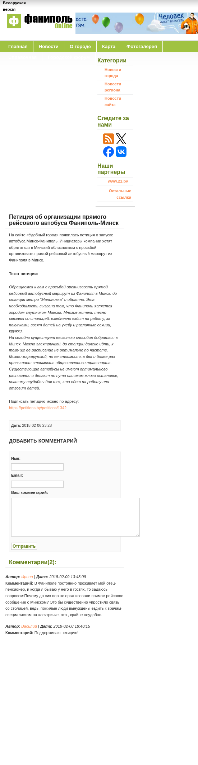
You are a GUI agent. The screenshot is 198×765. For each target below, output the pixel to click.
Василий (29, 626)
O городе (80, 46)
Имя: (15, 458)
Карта (108, 46)
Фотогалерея (141, 46)
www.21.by (118, 181)
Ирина (27, 577)
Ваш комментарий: (29, 492)
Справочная (22, 57)
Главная (18, 46)
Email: (17, 475)
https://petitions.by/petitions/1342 (37, 408)
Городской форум (69, 57)
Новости (49, 46)
